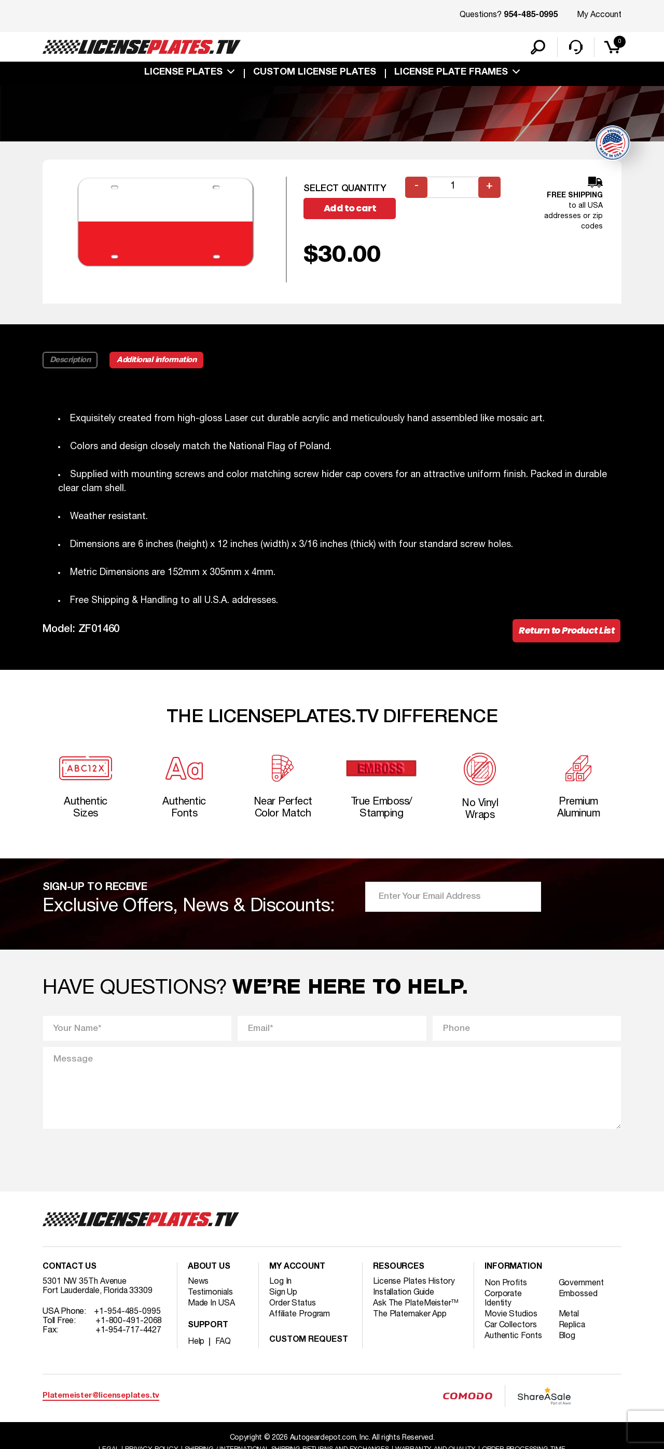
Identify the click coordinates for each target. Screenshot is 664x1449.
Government (581, 1286)
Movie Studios (511, 1317)
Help (196, 1344)
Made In (212, 1306)
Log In (280, 1284)
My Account (599, 15)
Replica (572, 1328)
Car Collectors (511, 1328)
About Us (209, 1270)
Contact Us (69, 1270)
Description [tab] (70, 360)
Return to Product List (565, 631)
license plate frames (451, 73)
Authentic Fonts (514, 1339)
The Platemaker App (410, 1317)
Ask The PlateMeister (416, 1306)
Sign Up (283, 1295)
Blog (568, 1339)
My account (297, 1270)
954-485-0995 (531, 15)
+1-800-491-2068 (128, 1324)
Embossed (578, 1297)
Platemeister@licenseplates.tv (101, 1399)
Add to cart (351, 209)
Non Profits (506, 1286)
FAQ (223, 1344)
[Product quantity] (452, 188)
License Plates (183, 73)
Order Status (292, 1306)
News (198, 1284)
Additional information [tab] (158, 360)
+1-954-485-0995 (127, 1314)
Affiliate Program (300, 1317)
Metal (569, 1317)
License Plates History (414, 1284)
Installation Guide (404, 1295)
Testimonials (210, 1295)
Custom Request (308, 1343)
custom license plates (314, 73)
